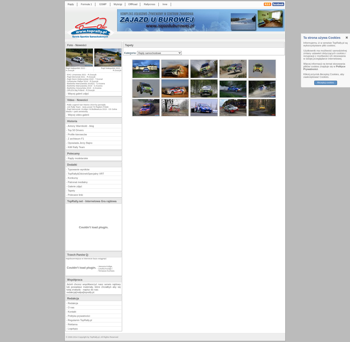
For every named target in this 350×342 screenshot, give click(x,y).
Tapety (71, 190)
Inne (164, 4)
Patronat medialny (78, 182)
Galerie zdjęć (75, 186)
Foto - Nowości (76, 45)
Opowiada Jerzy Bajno (80, 143)
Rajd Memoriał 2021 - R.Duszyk (81, 77)
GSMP (102, 4)
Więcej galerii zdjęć (78, 93)
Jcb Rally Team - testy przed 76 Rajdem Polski (87, 107)
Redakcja (73, 303)
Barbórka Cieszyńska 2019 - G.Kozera (84, 88)
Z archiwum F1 (76, 138)
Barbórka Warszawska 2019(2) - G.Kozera (86, 83)
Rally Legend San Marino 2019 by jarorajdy (86, 105)
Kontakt (72, 311)
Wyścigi (118, 4)
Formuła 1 (86, 4)
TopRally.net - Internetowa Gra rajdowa (92, 201)
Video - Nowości (77, 100)
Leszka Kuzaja (105, 269)
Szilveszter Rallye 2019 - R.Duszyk (82, 81)
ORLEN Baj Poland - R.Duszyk (81, 90)
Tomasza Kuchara (106, 271)
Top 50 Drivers (76, 130)
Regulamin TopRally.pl (80, 320)
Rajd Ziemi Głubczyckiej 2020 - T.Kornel (85, 79)
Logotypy (73, 328)
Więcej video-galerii (78, 114)
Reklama (72, 324)
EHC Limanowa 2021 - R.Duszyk (82, 75)
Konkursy (73, 178)
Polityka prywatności (79, 316)
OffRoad (133, 4)
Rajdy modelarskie (78, 158)
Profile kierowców (77, 134)
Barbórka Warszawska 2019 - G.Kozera (84, 86)
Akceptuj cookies (325, 82)
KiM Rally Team (76, 147)
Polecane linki (75, 195)
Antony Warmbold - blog (81, 126)
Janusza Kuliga (105, 266)
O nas (71, 307)
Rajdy (71, 4)
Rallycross (149, 4)
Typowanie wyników (79, 169)
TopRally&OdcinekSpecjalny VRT (86, 173)
